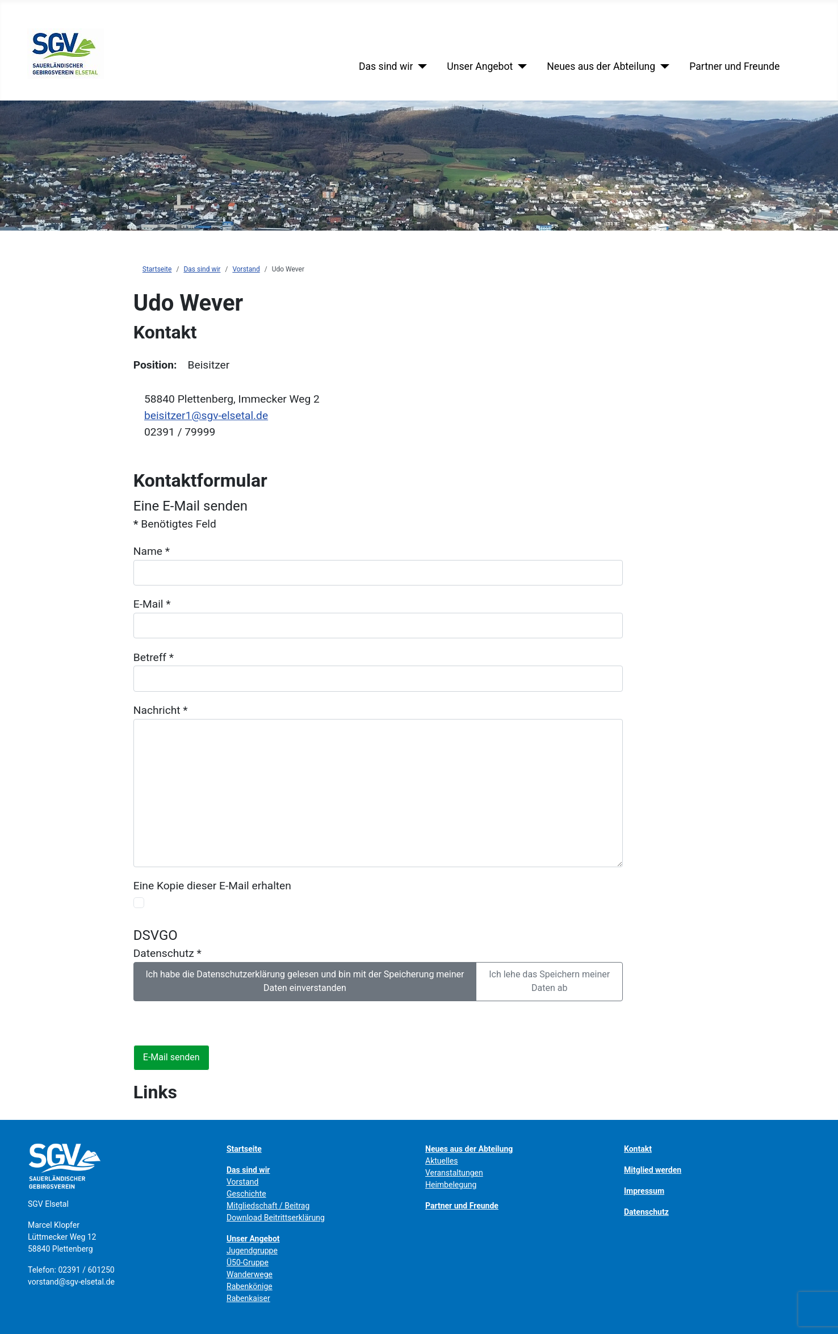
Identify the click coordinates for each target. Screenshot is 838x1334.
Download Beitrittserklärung (276, 1217)
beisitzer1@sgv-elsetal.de (206, 415)
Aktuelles (441, 1160)
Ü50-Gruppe (248, 1262)
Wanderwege (250, 1274)
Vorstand (242, 1181)
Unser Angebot (480, 66)
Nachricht (160, 710)
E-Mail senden (171, 1057)
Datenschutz (167, 953)
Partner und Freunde (734, 66)
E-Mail (152, 603)
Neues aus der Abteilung (601, 66)
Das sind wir (386, 66)
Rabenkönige (250, 1286)
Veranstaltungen (454, 1172)
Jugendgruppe (252, 1250)
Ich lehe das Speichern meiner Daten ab (549, 981)
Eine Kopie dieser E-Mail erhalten (212, 885)
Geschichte (246, 1193)
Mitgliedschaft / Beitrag (268, 1205)
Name (151, 551)
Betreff (153, 657)
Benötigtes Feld (174, 523)
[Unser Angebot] (520, 66)
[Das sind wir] (420, 66)
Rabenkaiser (248, 1298)
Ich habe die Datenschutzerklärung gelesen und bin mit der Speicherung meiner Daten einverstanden (304, 981)
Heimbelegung (450, 1184)
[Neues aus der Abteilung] (662, 66)
